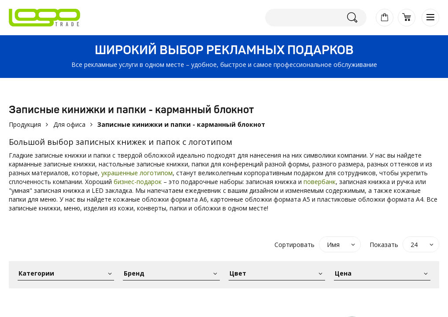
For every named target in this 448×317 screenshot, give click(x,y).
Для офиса (69, 124)
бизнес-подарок (138, 181)
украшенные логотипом (137, 173)
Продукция (25, 124)
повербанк (320, 181)
